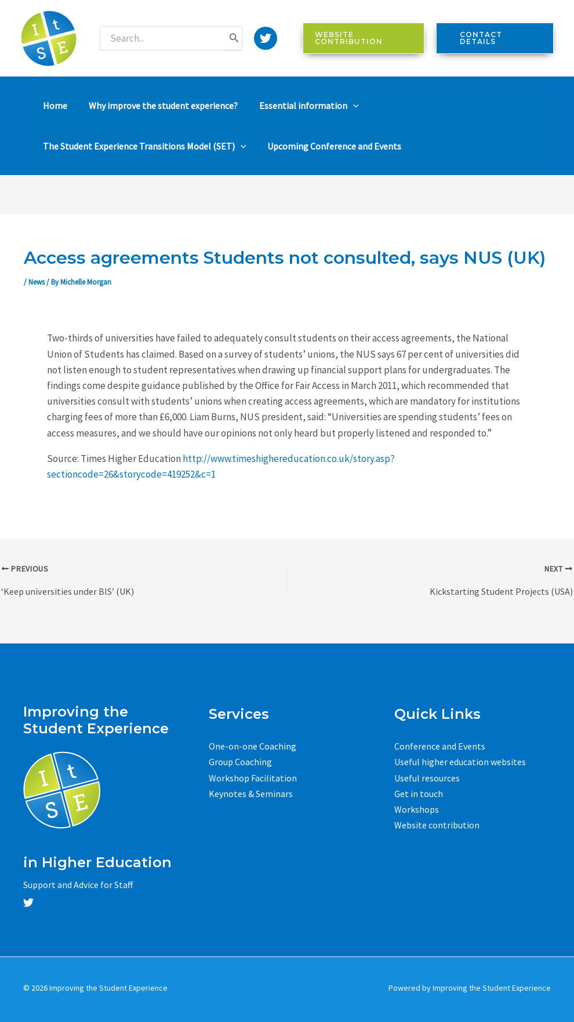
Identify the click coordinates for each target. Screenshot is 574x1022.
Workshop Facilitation (253, 777)
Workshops (416, 809)
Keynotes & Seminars (251, 793)
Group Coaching (240, 762)
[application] (340, 105)
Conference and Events (439, 746)
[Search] (234, 38)
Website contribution (436, 825)
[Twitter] (265, 38)
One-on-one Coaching (252, 746)
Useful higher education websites (460, 762)
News (36, 282)
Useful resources (427, 777)
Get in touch (418, 793)
